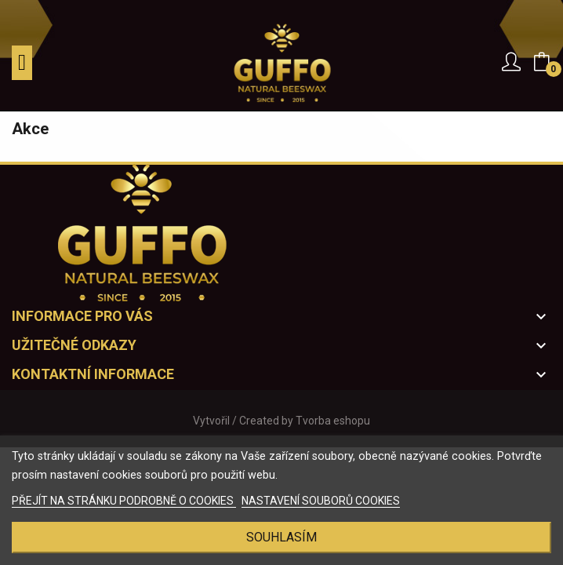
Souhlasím (281, 537)
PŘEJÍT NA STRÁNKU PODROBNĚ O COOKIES (124, 500)
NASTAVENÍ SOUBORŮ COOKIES (321, 500)
